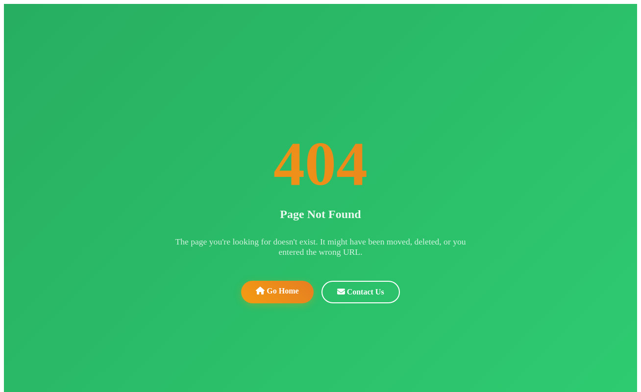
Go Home (277, 291)
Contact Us (360, 292)
